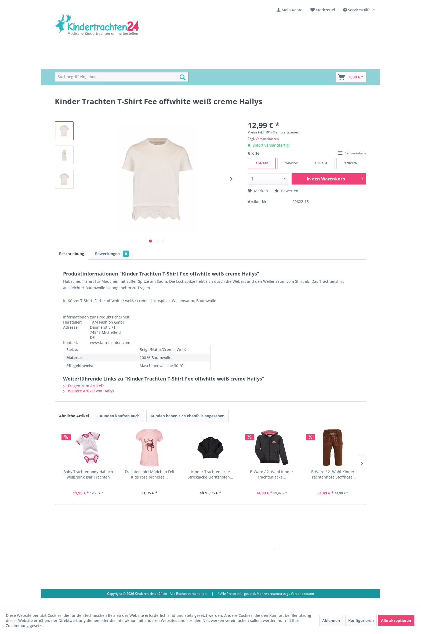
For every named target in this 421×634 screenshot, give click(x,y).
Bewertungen (112, 254)
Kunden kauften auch (120, 415)
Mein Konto (292, 9)
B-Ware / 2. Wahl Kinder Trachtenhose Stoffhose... (333, 474)
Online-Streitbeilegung (230, 570)
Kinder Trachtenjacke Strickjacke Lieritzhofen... (210, 474)
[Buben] (116, 63)
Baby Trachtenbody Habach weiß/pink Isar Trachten (88, 474)
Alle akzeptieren (396, 620)
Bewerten (286, 190)
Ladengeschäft (159, 557)
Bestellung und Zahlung (231, 557)
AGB (213, 582)
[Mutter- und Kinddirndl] (193, 63)
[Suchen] (182, 77)
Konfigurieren (361, 620)
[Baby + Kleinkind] (146, 63)
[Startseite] (67, 63)
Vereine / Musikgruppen (168, 563)
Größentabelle (352, 153)
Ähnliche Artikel (74, 415)
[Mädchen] (93, 63)
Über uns (154, 550)
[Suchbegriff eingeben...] (121, 77)
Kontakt (153, 544)
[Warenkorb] (351, 77)
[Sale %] (229, 63)
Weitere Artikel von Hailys (88, 390)
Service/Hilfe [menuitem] (357, 9)
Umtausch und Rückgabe (232, 550)
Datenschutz (221, 576)
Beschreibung (71, 253)
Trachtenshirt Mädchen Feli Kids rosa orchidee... (149, 474)
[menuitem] (289, 9)
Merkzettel (325, 9)
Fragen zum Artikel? (83, 385)
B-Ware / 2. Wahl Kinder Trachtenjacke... (271, 474)
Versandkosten (267, 138)
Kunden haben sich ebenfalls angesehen (187, 415)
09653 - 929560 (74, 557)
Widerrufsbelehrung (228, 563)
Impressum (156, 570)
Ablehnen (331, 620)
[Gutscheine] (254, 63)
